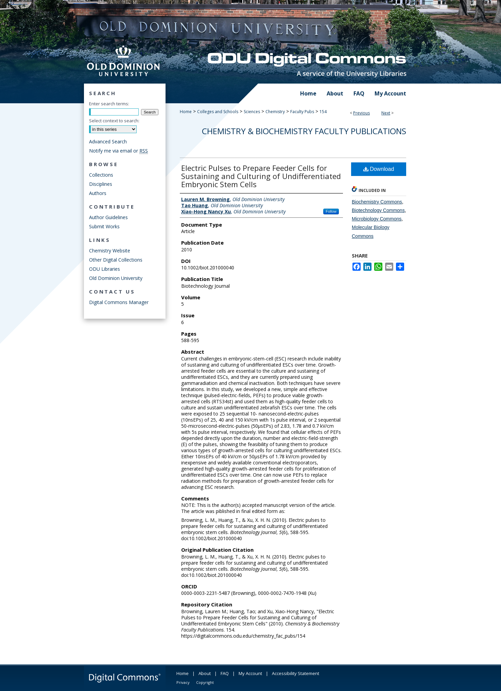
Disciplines (100, 184)
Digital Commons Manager (119, 302)
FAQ (225, 673)
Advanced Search (108, 141)
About (204, 673)
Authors (97, 193)
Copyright (205, 682)
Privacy (183, 682)
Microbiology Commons (376, 219)
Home (186, 111)
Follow (331, 211)
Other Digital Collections (115, 259)
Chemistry (275, 111)
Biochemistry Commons (377, 202)
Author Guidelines (108, 217)
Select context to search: (114, 121)
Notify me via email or (118, 150)
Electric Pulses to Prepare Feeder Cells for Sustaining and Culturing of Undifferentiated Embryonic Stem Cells (261, 176)
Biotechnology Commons (378, 210)
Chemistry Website (109, 250)
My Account (250, 673)
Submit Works (104, 226)
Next (385, 113)
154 (323, 111)
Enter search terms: (109, 104)
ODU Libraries (104, 269)
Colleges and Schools (217, 111)
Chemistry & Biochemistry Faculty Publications (304, 131)
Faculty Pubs (302, 111)
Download (378, 169)
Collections (101, 175)
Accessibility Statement (295, 673)
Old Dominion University (115, 278)
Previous (361, 113)
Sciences (252, 111)
